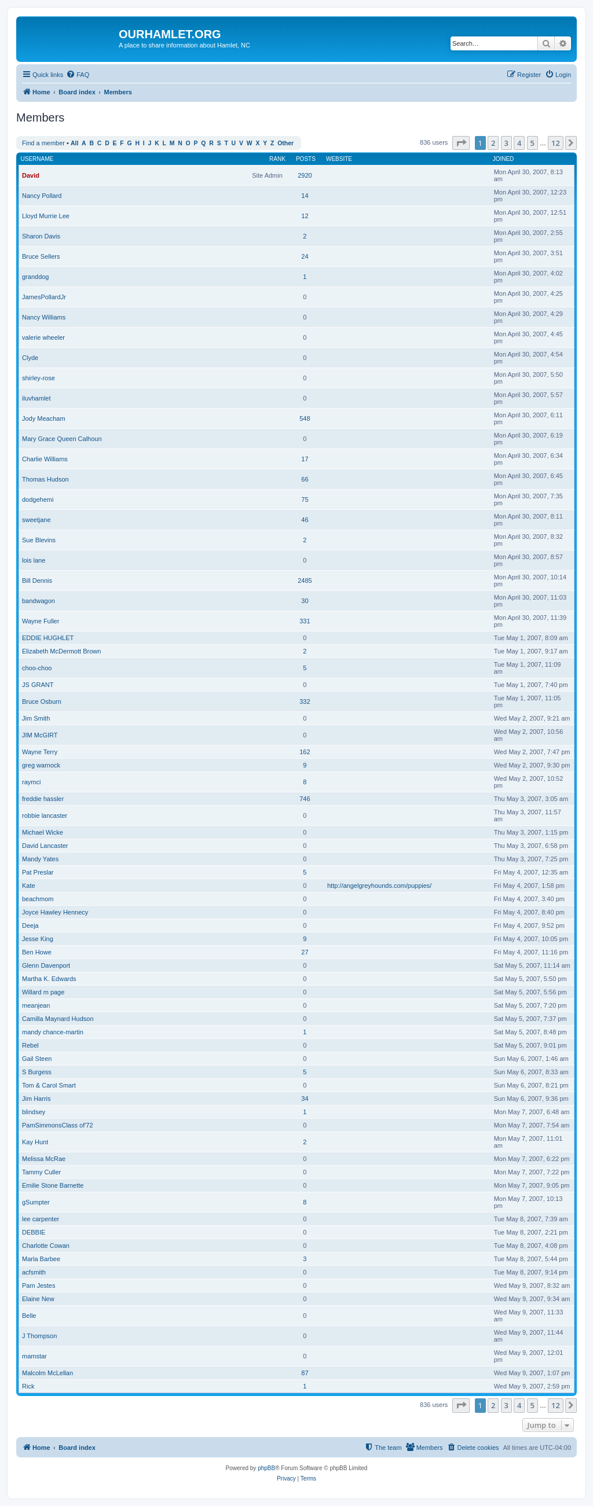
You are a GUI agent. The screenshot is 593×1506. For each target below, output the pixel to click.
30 (304, 600)
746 (304, 798)
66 (304, 479)
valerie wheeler (43, 337)
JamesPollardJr (44, 296)
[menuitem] (77, 75)
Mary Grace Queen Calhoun (62, 438)
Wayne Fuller (40, 621)
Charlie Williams (45, 459)
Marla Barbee (41, 1258)
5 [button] (532, 143)
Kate (28, 885)
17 (304, 459)
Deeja (30, 925)
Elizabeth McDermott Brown (61, 651)
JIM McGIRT (40, 735)
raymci (31, 781)
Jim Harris (36, 1098)
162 (304, 751)
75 (304, 499)
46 (304, 519)
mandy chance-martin (52, 1032)
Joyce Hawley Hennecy (55, 912)
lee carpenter (40, 1218)
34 (304, 1098)
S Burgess (37, 1071)
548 (304, 418)
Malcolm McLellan (47, 1372)
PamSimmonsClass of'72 (57, 1125)
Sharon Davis (41, 236)
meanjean (36, 1005)
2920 (305, 175)
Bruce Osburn (41, 701)
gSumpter (36, 1202)
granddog (35, 276)
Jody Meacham (43, 418)
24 (304, 256)
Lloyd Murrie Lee (45, 215)
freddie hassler (43, 798)
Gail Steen (37, 1058)
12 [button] (555, 143)
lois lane (33, 560)
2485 (305, 580)
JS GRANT (37, 684)
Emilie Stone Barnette (52, 1185)
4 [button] (519, 143)
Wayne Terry (39, 751)
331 (304, 621)
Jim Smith (36, 718)
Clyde (30, 357)
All (74, 143)
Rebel (30, 1045)
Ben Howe (37, 952)
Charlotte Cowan (45, 1245)
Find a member (43, 142)
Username (37, 159)
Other (285, 143)
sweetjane (36, 519)
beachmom (37, 898)
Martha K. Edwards (49, 978)
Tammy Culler (41, 1172)
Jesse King (37, 938)
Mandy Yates (40, 858)
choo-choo (37, 667)
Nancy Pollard (41, 195)
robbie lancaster (44, 815)
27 (304, 952)
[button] (461, 143)
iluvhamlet (36, 398)
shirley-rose (38, 377)
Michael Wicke (42, 832)
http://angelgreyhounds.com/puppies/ (379, 885)
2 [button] (493, 143)
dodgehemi (37, 499)
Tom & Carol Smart (49, 1085)
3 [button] (506, 143)
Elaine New (38, 1298)
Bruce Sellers (41, 256)
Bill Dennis (37, 580)
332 (304, 701)
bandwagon (38, 600)
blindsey (33, 1111)
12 (304, 215)
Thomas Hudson (45, 479)
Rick (28, 1386)
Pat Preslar (37, 872)
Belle (29, 1315)
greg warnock (41, 765)
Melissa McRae (43, 1158)
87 (304, 1372)
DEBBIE (33, 1232)
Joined (503, 159)
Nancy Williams (43, 317)
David (30, 175)
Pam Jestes (38, 1285)
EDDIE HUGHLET (48, 637)
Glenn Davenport (46, 965)
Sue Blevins (39, 540)
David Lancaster (45, 845)
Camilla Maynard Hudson (58, 1018)
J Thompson (39, 1335)
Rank (277, 159)
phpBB (266, 1468)
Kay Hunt (35, 1141)
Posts (306, 159)
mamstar (34, 1356)
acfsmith (34, 1272)
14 (304, 195)
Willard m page (43, 992)
